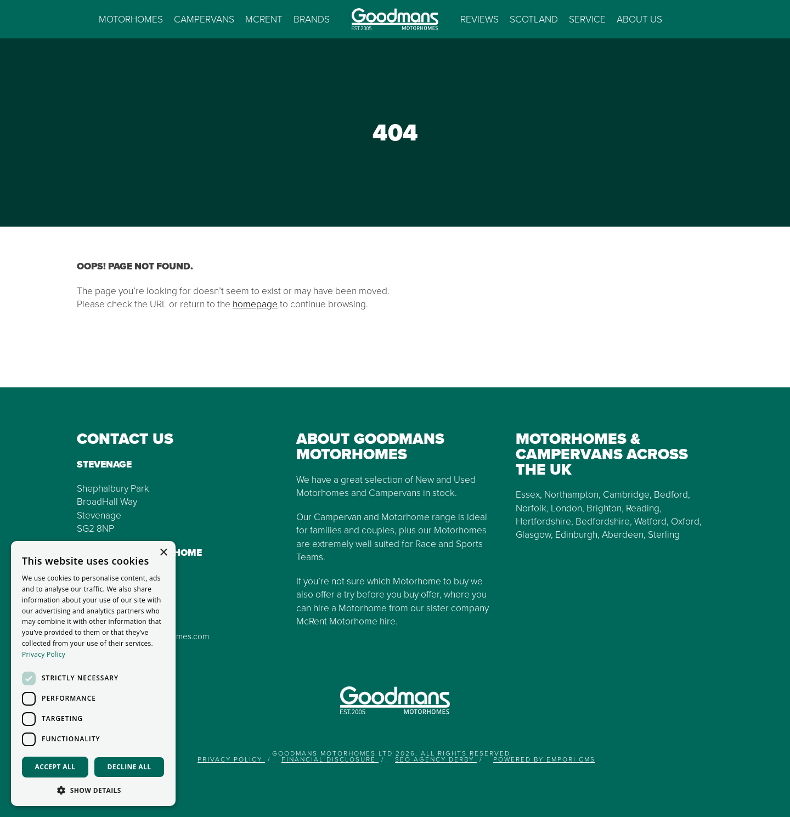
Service (587, 19)
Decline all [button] (129, 766)
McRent (264, 19)
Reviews (479, 19)
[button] (93, 790)
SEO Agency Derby (436, 759)
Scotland (534, 19)
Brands (312, 19)
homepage (255, 304)
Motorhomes (131, 19)
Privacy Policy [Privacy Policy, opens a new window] (43, 654)
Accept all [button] (55, 766)
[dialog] (93, 673)
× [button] (163, 553)
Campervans (204, 19)
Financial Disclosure (330, 759)
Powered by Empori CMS (544, 759)
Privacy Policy (231, 759)
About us (639, 19)
